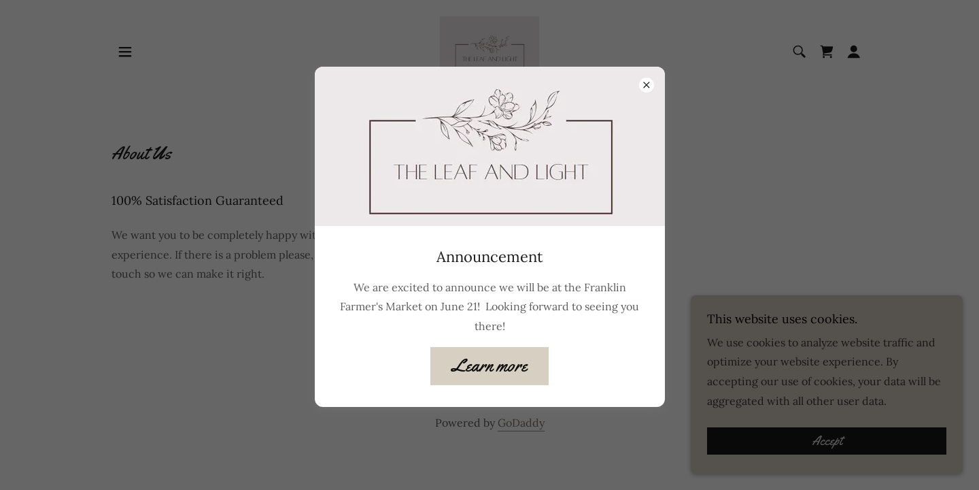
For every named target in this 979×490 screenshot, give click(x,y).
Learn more (489, 366)
